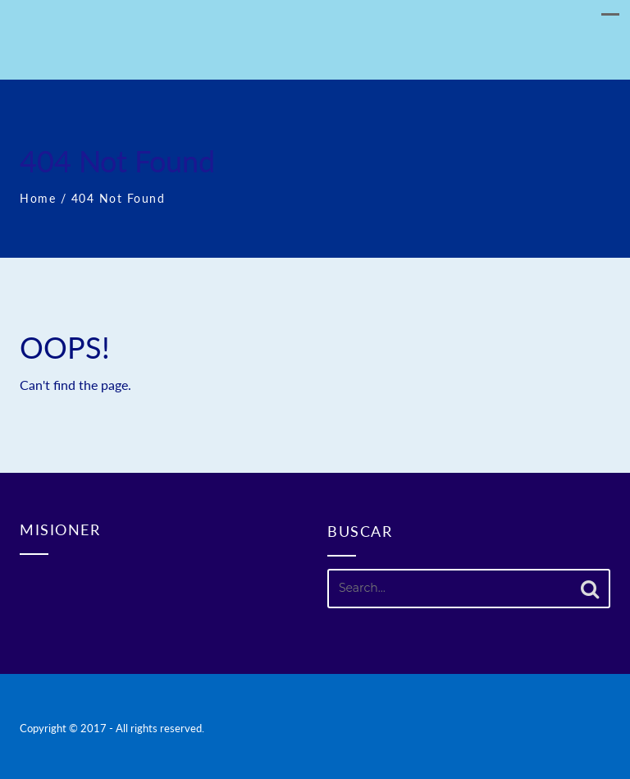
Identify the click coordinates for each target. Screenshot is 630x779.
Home (38, 198)
